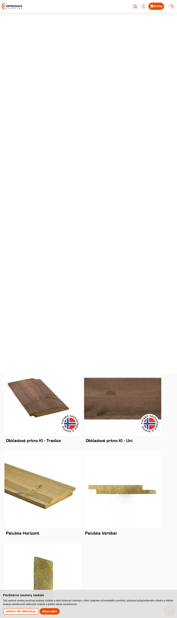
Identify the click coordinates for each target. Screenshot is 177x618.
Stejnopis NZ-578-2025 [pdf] (108, 494)
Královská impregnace (76, 529)
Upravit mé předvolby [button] (21, 611)
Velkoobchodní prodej (18, 565)
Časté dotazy (70, 551)
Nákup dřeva (12, 558)
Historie (9, 536)
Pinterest (17, 503)
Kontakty (127, 541)
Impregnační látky (73, 558)
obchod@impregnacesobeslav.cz (28, 475)
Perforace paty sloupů (75, 565)
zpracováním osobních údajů (107, 418)
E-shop (125, 552)
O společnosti (13, 529)
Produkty (121, 21)
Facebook (17, 482)
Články (125, 531)
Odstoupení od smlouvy (19, 586)
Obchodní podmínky (17, 572)
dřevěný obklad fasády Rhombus (127, 56)
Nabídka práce (13, 543)
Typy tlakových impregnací (78, 543)
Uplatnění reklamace (17, 579)
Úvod (84, 21)
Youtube (16, 496)
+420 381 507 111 (20, 469)
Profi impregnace (72, 536)
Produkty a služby (102, 21)
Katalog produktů (135, 521)
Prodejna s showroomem (142, 562)
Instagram (18, 489)
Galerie (8, 551)
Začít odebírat (157, 408)
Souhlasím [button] (50, 611)
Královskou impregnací (130, 45)
